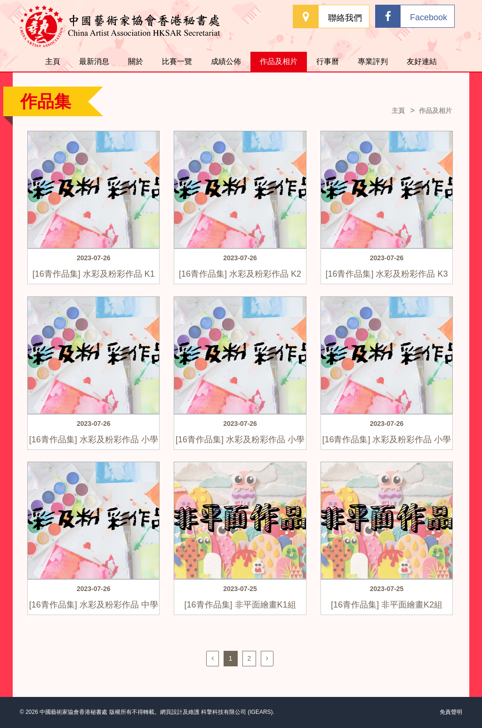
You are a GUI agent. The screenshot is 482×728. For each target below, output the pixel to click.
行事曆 (327, 61)
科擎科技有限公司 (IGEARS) (237, 712)
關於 (135, 61)
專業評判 (373, 61)
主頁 (52, 61)
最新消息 (94, 61)
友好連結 (422, 61)
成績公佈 (226, 61)
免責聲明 (451, 712)
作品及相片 (278, 61)
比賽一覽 (177, 61)
